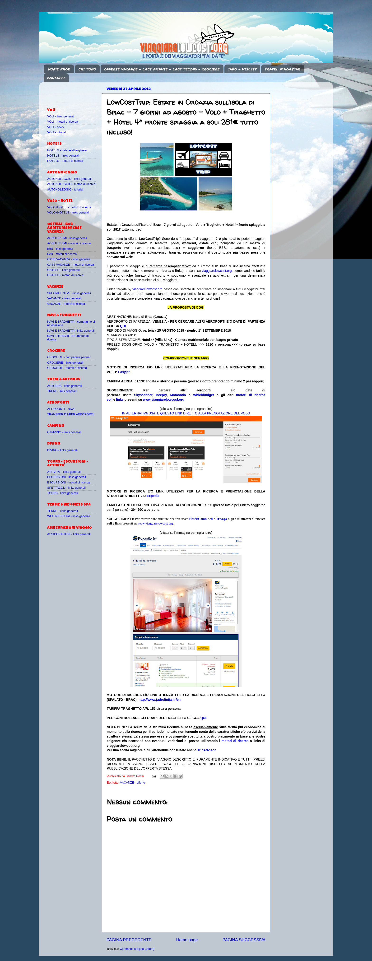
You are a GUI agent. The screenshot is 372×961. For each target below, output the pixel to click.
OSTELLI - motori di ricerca (65, 275)
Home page (187, 940)
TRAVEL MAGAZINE (282, 69)
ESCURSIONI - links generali (66, 477)
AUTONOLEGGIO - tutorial (65, 189)
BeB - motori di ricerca (62, 254)
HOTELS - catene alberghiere (67, 150)
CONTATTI (56, 77)
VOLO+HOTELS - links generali (68, 212)
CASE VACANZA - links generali (68, 259)
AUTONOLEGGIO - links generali (69, 179)
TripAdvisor (206, 750)
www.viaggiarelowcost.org (163, 399)
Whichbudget (203, 395)
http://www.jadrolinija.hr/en (160, 699)
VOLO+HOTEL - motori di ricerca (69, 207)
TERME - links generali (62, 511)
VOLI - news (55, 127)
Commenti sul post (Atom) (137, 949)
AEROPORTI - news (60, 409)
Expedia (153, 496)
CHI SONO (87, 69)
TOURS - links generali (62, 493)
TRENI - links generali (61, 391)
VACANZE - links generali (64, 298)
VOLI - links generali (60, 116)
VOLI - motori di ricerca (62, 121)
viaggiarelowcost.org (217, 271)
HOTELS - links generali (63, 155)
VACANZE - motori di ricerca (66, 304)
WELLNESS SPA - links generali (68, 516)
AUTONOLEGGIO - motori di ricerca (71, 184)
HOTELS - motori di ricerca (65, 160)
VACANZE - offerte (132, 782)
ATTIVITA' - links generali (64, 472)
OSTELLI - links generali (63, 270)
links (120, 399)
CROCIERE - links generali (65, 362)
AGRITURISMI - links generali (67, 238)
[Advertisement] (75, 93)
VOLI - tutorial (56, 132)
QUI (123, 326)
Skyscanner (143, 395)
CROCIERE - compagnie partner (69, 357)
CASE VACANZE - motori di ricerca (70, 264)
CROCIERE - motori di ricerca (67, 368)
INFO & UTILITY (242, 69)
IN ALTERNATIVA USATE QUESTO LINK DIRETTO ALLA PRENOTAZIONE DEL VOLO (186, 413)
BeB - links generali (60, 249)
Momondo (178, 395)
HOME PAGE (59, 69)
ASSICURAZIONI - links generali (69, 534)
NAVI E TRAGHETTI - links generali (71, 330)
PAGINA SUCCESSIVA (243, 940)
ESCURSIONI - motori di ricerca (68, 482)
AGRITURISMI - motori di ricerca (69, 243)
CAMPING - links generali (64, 432)
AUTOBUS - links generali (64, 386)
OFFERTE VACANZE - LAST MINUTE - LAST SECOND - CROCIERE (162, 69)
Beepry (161, 395)
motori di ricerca (235, 741)
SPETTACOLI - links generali (66, 487)
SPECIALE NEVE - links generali (69, 293)
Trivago (221, 519)
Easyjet (124, 372)
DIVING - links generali (62, 450)
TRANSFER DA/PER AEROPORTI (70, 414)
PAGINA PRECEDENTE (129, 940)
